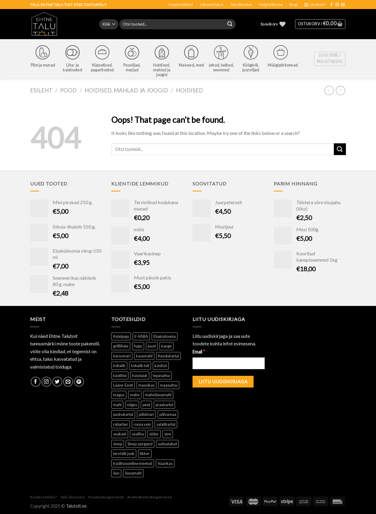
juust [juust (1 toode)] (152, 346)
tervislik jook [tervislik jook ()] (123, 453)
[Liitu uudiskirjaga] (223, 382)
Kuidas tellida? (181, 4)
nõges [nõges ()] (132, 404)
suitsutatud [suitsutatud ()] (167, 443)
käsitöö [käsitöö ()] (161, 365)
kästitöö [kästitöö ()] (120, 375)
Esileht (41, 90)
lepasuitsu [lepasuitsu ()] (161, 375)
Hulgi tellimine (271, 4)
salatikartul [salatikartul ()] (165, 424)
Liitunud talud (211, 4)
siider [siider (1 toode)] (154, 433)
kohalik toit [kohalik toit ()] (140, 365)
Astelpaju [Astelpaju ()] (121, 336)
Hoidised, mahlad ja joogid (126, 90)
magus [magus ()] (119, 394)
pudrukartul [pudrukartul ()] (123, 414)
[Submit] (340, 149)
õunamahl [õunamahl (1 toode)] (133, 473)
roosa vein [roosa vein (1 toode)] (142, 424)
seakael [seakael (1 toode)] (119, 433)
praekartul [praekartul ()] (164, 404)
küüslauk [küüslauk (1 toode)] (139, 375)
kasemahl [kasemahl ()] (144, 356)
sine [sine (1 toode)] (167, 433)
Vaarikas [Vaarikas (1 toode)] (165, 463)
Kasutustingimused (106, 497)
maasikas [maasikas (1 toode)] (146, 385)
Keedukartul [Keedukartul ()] (168, 356)
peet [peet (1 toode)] (146, 404)
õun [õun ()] (116, 473)
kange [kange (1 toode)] (166, 346)
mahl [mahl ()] (117, 404)
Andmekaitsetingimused (149, 497)
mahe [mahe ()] (135, 394)
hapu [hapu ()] (138, 346)
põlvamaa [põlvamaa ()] (167, 414)
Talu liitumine (241, 4)
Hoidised (189, 90)
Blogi (293, 4)
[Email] (229, 363)
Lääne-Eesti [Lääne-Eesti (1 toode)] (123, 385)
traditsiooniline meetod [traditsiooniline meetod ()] (132, 463)
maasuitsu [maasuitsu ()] (168, 385)
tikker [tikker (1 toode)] (145, 453)
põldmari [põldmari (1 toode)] (146, 414)
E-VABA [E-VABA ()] (141, 336)
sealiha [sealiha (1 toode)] (138, 433)
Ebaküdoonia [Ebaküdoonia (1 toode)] (164, 336)
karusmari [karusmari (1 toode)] (122, 356)
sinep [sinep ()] (117, 443)
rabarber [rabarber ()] (120, 424)
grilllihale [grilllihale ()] (120, 346)
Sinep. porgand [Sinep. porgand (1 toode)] (140, 443)
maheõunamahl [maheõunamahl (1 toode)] (158, 394)
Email (199, 351)
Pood (68, 90)
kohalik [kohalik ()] (119, 365)
